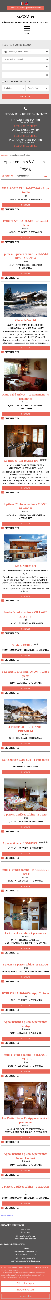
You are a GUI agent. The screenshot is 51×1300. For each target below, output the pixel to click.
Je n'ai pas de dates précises (17, 81)
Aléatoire (9, 176)
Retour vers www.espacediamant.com (25, 8)
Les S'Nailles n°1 (25, 565)
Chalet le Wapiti (25, 320)
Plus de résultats (7, 1215)
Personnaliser (25, 1296)
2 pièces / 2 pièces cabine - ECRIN (25, 814)
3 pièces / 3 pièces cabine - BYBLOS (25, 964)
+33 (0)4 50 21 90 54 (25, 142)
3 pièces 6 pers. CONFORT (20, 843)
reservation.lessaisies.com (25, 1239)
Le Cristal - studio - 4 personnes (25, 933)
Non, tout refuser (25, 1289)
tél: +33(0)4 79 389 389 (25, 1236)
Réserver (25, 205)
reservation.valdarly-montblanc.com (25, 1261)
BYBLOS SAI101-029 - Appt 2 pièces (25, 993)
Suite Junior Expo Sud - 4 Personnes (25, 759)
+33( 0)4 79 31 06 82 (26, 132)
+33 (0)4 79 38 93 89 (25, 122)
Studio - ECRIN (22, 645)
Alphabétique (23, 176)
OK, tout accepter (26, 1283)
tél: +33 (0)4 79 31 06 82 (25, 1258)
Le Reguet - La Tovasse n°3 (21, 460)
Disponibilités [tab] (12, 209)
